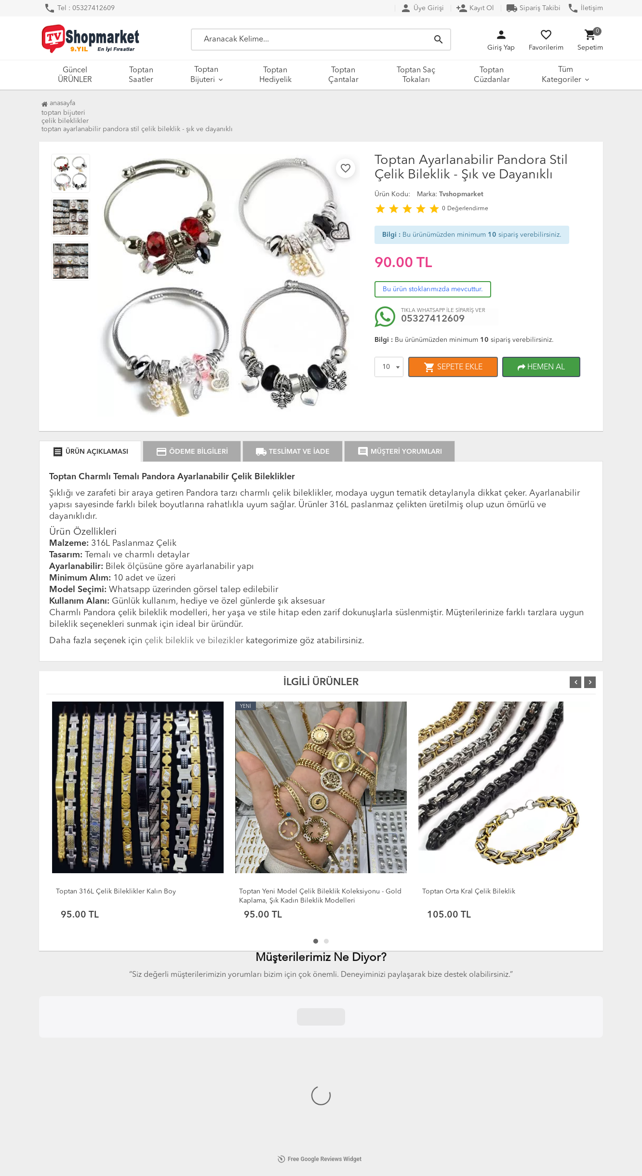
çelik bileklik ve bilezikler (194, 640)
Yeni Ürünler (284, 1021)
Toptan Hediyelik (275, 75)
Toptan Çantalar (343, 75)
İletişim (585, 8)
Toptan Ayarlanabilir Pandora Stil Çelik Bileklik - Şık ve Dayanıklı (137, 129)
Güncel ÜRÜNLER (75, 75)
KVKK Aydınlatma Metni (90, 1044)
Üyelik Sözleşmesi (81, 1077)
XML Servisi (177, 1079)
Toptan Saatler (141, 75)
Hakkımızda (176, 1010)
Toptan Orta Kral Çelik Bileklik (468, 891)
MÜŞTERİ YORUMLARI (399, 451)
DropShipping (181, 1068)
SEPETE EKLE (453, 367)
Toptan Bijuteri (204, 75)
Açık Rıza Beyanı (79, 1033)
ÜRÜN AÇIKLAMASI (90, 451)
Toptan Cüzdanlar (492, 75)
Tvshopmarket (461, 194)
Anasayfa (58, 103)
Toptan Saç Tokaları (416, 75)
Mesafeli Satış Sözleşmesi (92, 1010)
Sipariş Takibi (533, 8)
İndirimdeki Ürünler (295, 1033)
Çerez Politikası (77, 1089)
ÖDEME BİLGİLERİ (192, 451)
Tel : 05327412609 (79, 8)
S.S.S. (167, 1044)
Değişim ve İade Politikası (93, 1021)
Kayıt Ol (475, 8)
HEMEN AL (541, 367)
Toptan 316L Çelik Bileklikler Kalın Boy (116, 891)
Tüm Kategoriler (561, 75)
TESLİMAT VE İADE (292, 451)
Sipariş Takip (284, 1044)
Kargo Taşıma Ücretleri (194, 1056)
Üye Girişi (422, 8)
